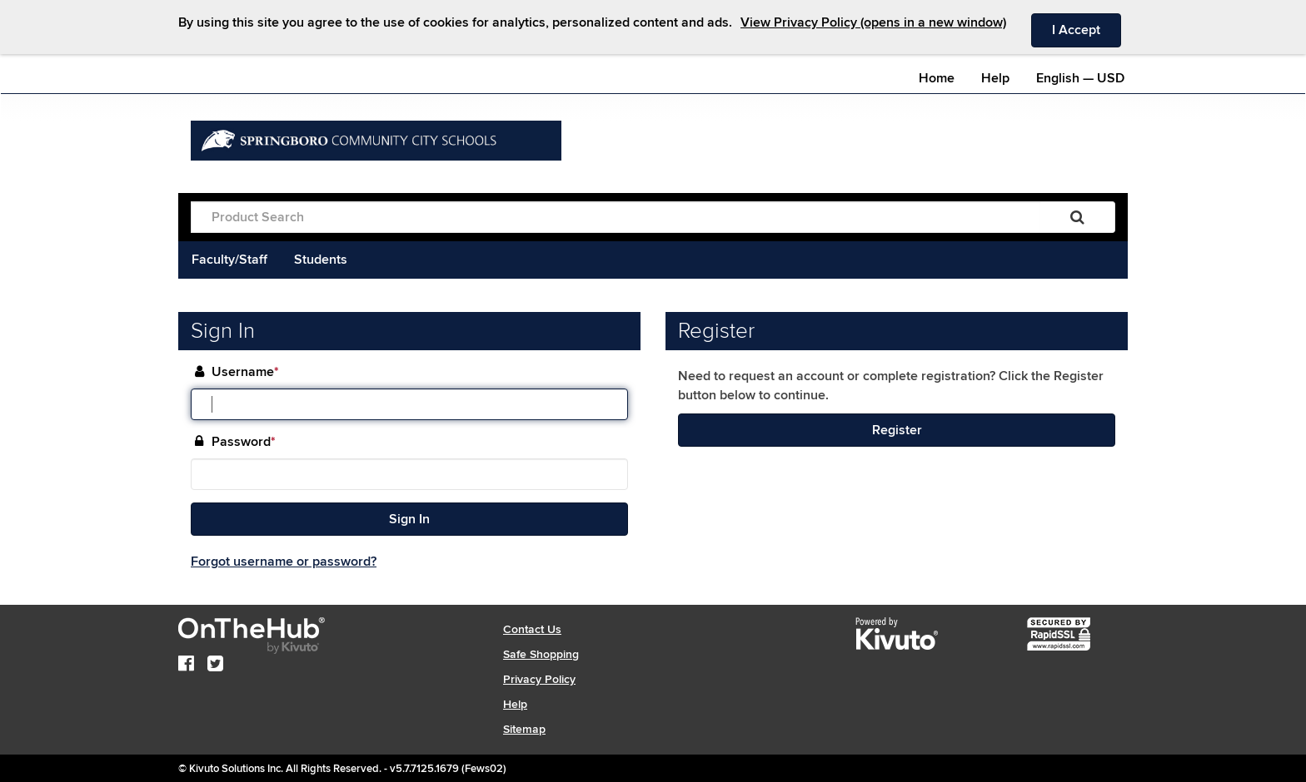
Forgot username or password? (283, 561)
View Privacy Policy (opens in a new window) (873, 22)
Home (937, 78)
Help (995, 78)
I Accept (1086, 29)
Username (245, 372)
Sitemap (524, 729)
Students (320, 259)
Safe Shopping (541, 654)
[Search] (1077, 217)
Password (244, 442)
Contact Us (532, 629)
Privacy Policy (539, 679)
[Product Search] (615, 217)
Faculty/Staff (229, 259)
